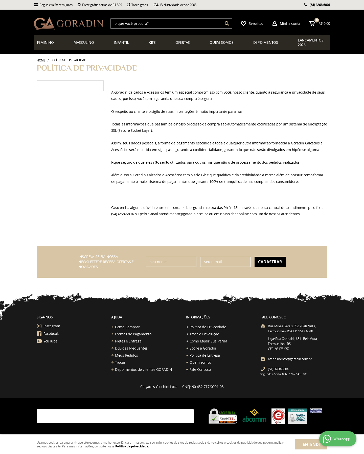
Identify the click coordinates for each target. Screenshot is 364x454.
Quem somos (200, 362)
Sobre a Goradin (203, 348)
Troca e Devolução (204, 334)
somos (221, 42)
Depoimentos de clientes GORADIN (143, 369)
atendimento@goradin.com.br (290, 359)
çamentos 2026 (311, 42)
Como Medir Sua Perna (208, 341)
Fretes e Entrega (128, 341)
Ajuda (116, 317)
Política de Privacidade (208, 327)
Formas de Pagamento (133, 334)
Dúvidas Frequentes (131, 348)
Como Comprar (127, 327)
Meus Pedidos (126, 355)
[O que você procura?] (227, 23)
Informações (198, 317)
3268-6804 (320, 5)
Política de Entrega (205, 355)
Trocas (120, 362)
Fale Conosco (200, 369)
